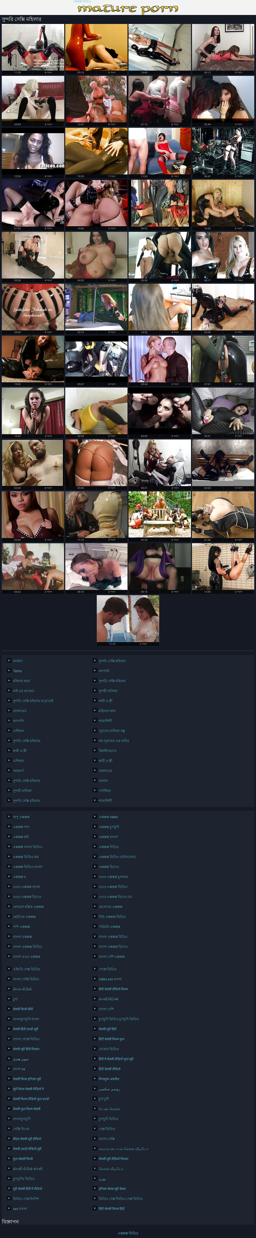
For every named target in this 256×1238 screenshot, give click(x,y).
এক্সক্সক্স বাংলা (108, 837)
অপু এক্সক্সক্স (21, 817)
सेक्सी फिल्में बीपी (23, 1009)
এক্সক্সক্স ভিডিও (82, 1)
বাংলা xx (19, 1069)
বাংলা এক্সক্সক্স (22, 937)
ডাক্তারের (19, 711)
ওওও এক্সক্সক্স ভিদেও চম (115, 897)
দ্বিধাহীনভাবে (107, 751)
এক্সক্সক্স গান (21, 827)
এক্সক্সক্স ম (19, 877)
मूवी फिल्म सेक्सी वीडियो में (28, 1089)
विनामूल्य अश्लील (109, 1079)
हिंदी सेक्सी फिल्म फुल (111, 1039)
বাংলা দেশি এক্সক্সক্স (112, 957)
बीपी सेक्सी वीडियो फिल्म (113, 989)
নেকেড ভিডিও (109, 1049)
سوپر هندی (21, 1059)
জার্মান (17, 661)
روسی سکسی (109, 1089)
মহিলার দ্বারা (21, 681)
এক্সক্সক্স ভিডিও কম (26, 857)
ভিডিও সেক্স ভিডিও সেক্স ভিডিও (121, 1199)
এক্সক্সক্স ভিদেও (109, 867)
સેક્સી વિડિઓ (108, 999)
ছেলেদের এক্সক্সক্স (110, 907)
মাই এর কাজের (23, 691)
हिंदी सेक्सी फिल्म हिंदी (111, 1209)
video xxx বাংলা (110, 979)
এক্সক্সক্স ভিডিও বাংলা (27, 867)
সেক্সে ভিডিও (108, 969)
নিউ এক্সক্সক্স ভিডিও (112, 917)
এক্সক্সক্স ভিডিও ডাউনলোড (117, 857)
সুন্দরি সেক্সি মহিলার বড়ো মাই (33, 701)
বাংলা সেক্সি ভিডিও (26, 979)
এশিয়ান (18, 731)
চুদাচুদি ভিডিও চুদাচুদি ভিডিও (119, 1019)
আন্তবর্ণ (18, 771)
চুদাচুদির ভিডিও (24, 1179)
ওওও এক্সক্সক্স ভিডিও (113, 887)
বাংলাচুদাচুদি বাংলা (26, 1019)
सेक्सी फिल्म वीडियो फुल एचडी (31, 1099)
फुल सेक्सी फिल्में (23, 1159)
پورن (102, 1179)
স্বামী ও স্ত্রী (105, 701)
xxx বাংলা (20, 1209)
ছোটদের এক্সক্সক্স (24, 917)
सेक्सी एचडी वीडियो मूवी (27, 1149)
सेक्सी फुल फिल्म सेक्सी (26, 1109)
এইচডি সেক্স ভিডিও (26, 969)
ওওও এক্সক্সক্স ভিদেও (27, 897)
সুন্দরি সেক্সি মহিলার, (27, 741)
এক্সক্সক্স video (108, 817)
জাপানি (104, 671)
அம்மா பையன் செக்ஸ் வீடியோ (123, 1149)
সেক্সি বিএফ (21, 1129)
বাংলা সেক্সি (107, 1139)
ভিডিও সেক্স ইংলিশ (26, 1199)
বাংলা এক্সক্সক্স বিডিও (113, 937)
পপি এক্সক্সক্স (21, 927)
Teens (17, 671)
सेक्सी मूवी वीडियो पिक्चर (113, 1159)
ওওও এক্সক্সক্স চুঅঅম (113, 877)
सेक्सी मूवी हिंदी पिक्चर (26, 1049)
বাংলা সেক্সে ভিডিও (26, 1039)
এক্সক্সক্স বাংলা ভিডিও (27, 847)
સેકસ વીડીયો (22, 989)
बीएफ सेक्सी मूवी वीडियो (27, 1139)
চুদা (15, 999)
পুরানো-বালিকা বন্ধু (112, 731)
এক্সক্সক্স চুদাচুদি (109, 827)
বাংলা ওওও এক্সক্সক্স (26, 957)
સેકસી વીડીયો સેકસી (27, 1169)
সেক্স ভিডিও (107, 1129)
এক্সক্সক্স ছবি (21, 837)
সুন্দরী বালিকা (108, 691)
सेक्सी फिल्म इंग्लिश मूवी (27, 1079)
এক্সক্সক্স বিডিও (109, 847)
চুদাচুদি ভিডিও (108, 1119)
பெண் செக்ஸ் (109, 1109)
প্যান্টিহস (105, 791)
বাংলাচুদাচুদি (21, 1119)
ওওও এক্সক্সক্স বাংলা (26, 887)
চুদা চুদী (104, 1099)
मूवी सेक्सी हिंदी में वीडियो (27, 1189)
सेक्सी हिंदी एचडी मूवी (25, 1029)
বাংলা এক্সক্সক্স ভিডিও (27, 947)
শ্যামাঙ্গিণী (105, 721)
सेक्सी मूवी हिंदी (107, 1029)
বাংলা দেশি (106, 1009)
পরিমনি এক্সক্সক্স (109, 927)
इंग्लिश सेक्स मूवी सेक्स (112, 1189)
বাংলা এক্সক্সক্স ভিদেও (113, 947)
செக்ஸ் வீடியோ (111, 1169)
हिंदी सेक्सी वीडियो (109, 1069)
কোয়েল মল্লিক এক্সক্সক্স (28, 907)
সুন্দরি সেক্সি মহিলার (112, 661)
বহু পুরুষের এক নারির (114, 741)
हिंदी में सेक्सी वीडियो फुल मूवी (116, 1059)
